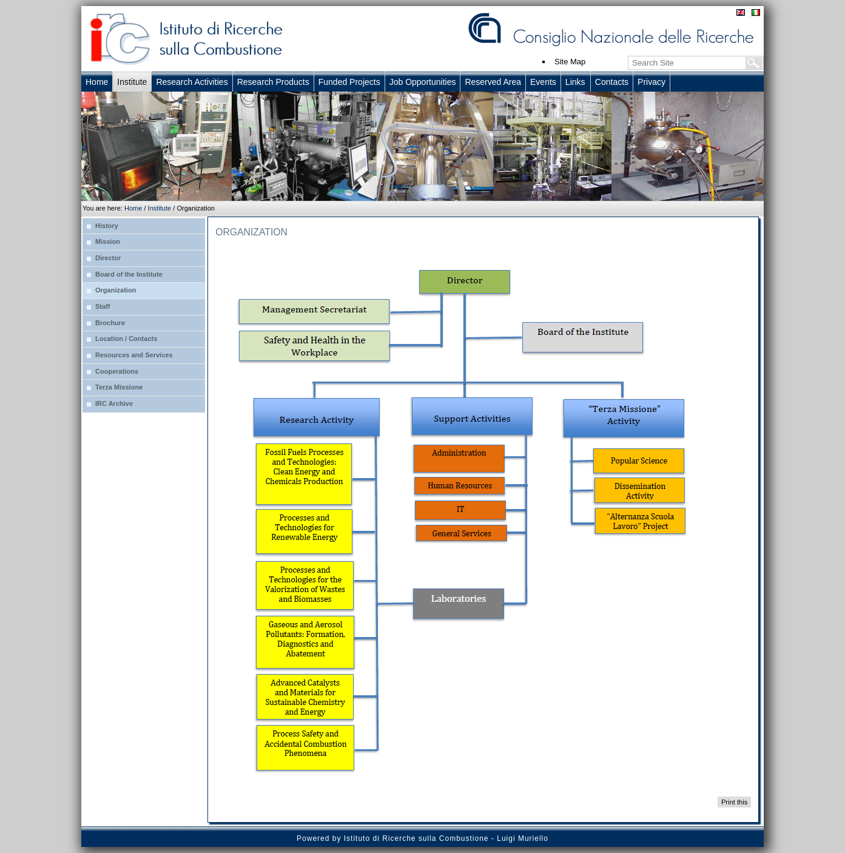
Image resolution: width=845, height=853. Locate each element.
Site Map (569, 61)
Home (133, 208)
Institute (160, 208)
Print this (734, 802)
